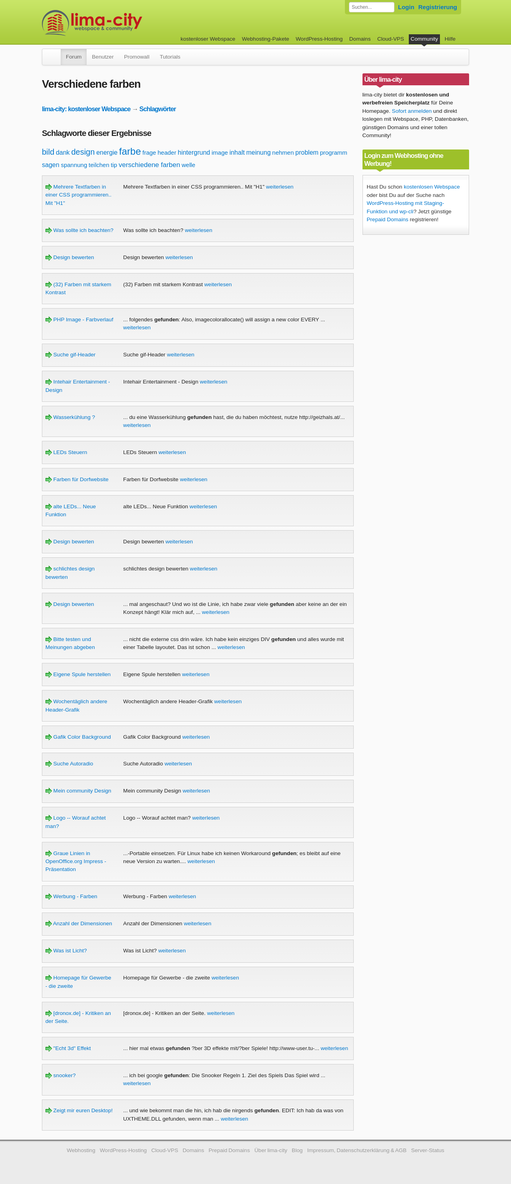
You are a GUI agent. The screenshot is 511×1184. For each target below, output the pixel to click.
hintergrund (194, 152)
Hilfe (450, 39)
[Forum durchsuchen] (371, 7)
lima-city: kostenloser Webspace (86, 108)
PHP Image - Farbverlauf (79, 320)
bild (48, 152)
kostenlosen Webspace (432, 187)
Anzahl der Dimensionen (79, 923)
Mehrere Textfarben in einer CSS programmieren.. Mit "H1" (78, 195)
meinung (258, 152)
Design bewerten (70, 257)
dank (63, 152)
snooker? (61, 1075)
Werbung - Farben (71, 896)
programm (333, 152)
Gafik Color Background (78, 737)
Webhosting (81, 1150)
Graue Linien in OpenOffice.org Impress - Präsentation (76, 861)
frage (149, 152)
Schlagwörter (157, 108)
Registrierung (437, 7)
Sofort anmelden (412, 111)
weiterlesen (279, 187)
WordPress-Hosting (319, 39)
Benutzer (102, 57)
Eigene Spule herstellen (78, 674)
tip (114, 164)
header (167, 152)
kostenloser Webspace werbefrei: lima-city (122, 23)
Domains (360, 39)
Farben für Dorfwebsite (77, 479)
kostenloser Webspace (207, 39)
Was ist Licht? (66, 951)
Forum (73, 57)
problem (307, 152)
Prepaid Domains (387, 219)
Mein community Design (78, 791)
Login (406, 7)
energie (106, 152)
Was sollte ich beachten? (79, 230)
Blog (297, 1150)
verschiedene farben (149, 165)
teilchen (99, 164)
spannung (74, 164)
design (83, 152)
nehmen (283, 152)
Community (424, 39)
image (220, 152)
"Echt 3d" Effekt (68, 1048)
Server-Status (427, 1150)
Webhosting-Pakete (265, 39)
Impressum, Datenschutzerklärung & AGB (356, 1150)
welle (188, 164)
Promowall (136, 57)
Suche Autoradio (69, 764)
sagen (50, 164)
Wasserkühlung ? (70, 417)
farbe (130, 151)
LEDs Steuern (66, 452)
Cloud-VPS (390, 39)
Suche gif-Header (71, 355)
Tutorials (170, 57)
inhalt (237, 152)
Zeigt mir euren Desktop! (79, 1110)
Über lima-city (270, 1150)
